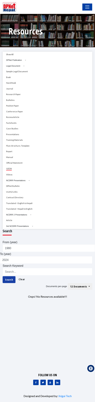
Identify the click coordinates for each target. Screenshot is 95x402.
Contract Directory (14, 197)
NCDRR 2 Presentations (16, 215)
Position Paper (12, 106)
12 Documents (79, 286)
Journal (9, 88)
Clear (22, 279)
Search (9, 279)
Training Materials (14, 140)
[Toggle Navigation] (87, 7)
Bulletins (10, 100)
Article (9, 220)
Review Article (12, 117)
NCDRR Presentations (15, 180)
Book (8, 77)
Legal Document (13, 66)
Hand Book (11, 83)
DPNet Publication (14, 60)
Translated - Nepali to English (19, 209)
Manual (9, 157)
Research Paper (13, 94)
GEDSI (9, 168)
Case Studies (12, 128)
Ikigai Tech (65, 396)
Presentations (12, 134)
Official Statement (14, 163)
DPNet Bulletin (13, 186)
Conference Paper (14, 111)
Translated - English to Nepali (19, 203)
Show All (10, 54)
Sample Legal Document (17, 71)
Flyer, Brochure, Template (18, 146)
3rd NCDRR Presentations (17, 226)
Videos (9, 174)
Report (9, 151)
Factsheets (11, 123)
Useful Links (12, 192)
